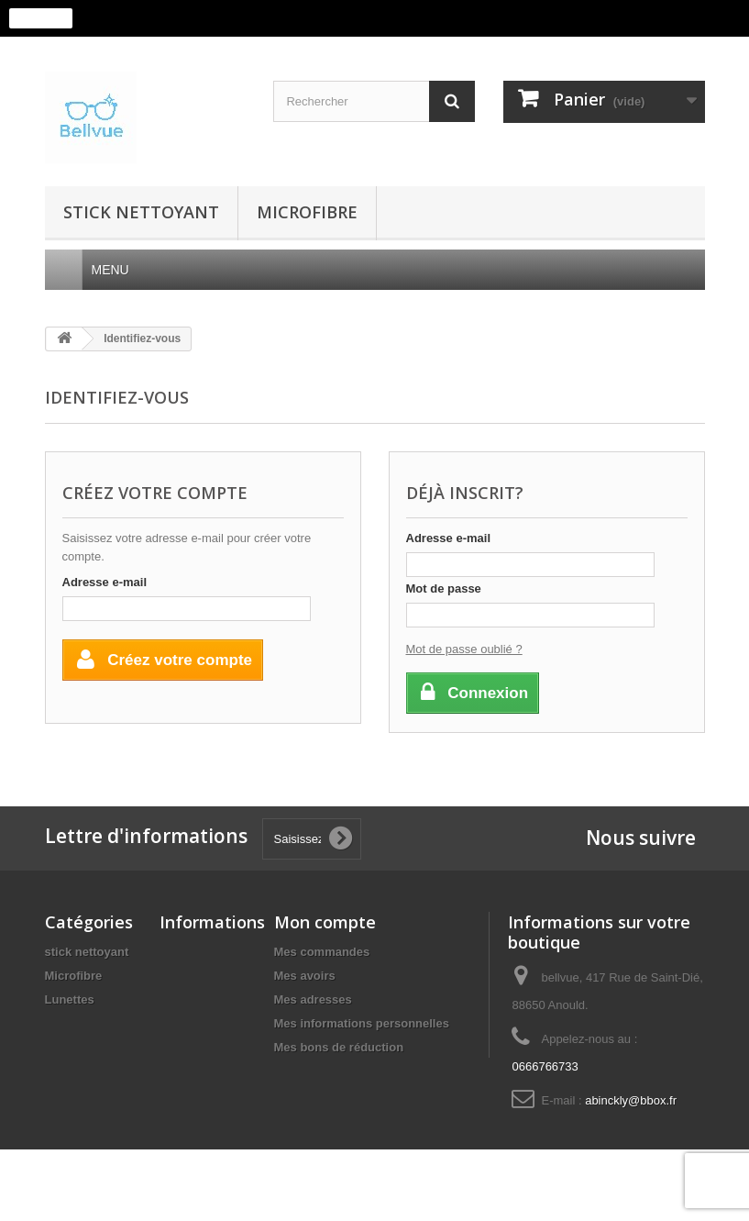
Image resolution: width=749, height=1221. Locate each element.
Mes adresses (313, 999)
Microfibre (307, 212)
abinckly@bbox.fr (631, 1100)
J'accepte (41, 18)
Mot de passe (443, 588)
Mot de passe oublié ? (464, 649)
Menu (117, 269)
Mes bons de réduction (339, 1047)
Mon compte (325, 922)
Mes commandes (322, 952)
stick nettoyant (141, 212)
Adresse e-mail (105, 582)
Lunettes (69, 999)
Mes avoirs (305, 975)
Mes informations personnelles (361, 1023)
